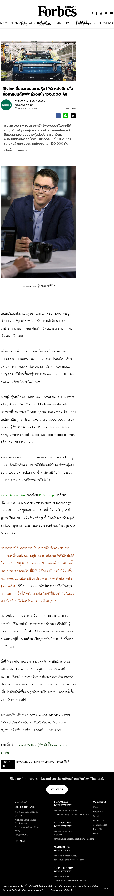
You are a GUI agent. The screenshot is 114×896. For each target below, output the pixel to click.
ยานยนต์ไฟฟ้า (63, 762)
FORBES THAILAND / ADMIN (30, 101)
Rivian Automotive (43, 762)
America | (20, 105)
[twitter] (73, 116)
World (29, 105)
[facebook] (58, 116)
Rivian (4, 495)
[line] (65, 116)
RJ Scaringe (23, 762)
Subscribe (57, 789)
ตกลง (106, 889)
